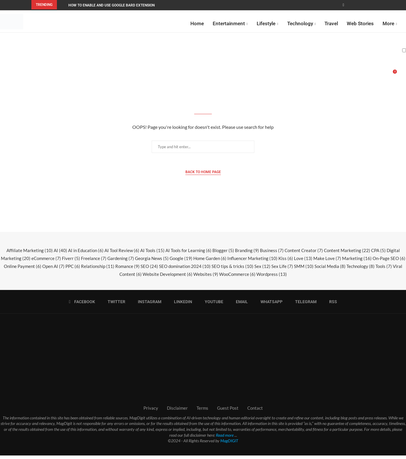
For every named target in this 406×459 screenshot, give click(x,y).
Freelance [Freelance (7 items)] (93, 261)
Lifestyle (266, 23)
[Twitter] (114, 305)
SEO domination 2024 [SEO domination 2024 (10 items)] (185, 269)
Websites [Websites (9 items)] (205, 277)
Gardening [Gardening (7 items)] (120, 261)
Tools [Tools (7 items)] (383, 269)
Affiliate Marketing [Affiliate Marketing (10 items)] (29, 253)
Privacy (150, 411)
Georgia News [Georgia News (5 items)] (152, 261)
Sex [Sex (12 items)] (262, 269)
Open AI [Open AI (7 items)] (53, 269)
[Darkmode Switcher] (404, 50)
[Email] (240, 305)
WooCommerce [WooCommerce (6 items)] (237, 277)
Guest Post (227, 411)
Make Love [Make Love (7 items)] (327, 261)
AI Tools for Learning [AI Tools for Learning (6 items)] (188, 253)
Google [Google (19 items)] (181, 261)
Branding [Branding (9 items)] (247, 253)
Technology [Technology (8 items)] (360, 269)
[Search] (403, 76)
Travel (331, 23)
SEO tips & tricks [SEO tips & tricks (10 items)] (232, 269)
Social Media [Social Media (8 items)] (330, 269)
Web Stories (360, 23)
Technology (300, 23)
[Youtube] (212, 305)
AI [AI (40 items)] (60, 253)
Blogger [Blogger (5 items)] (223, 253)
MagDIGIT (229, 444)
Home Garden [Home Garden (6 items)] (209, 261)
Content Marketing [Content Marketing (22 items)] (347, 253)
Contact (255, 411)
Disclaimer (177, 411)
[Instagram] (147, 305)
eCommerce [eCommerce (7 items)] (46, 261)
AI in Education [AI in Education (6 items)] (86, 253)
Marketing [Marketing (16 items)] (357, 261)
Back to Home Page (203, 175)
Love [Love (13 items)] (303, 261)
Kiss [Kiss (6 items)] (285, 261)
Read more (225, 438)
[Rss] (331, 305)
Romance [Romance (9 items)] (127, 269)
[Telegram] (304, 305)
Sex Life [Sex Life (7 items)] (282, 269)
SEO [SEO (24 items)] (149, 269)
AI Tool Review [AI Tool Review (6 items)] (121, 253)
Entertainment (229, 23)
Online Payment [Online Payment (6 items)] (22, 269)
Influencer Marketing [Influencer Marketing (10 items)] (252, 261)
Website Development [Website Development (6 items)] (167, 277)
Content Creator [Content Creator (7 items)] (304, 253)
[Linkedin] (181, 305)
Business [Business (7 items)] (272, 253)
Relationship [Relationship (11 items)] (97, 269)
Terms (202, 411)
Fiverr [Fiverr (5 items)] (71, 261)
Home (197, 23)
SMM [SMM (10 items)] (304, 269)
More (388, 23)
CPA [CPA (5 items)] (378, 253)
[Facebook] (343, 5)
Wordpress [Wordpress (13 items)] (271, 277)
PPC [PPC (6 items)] (72, 269)
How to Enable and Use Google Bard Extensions (112, 5)
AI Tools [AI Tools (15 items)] (152, 253)
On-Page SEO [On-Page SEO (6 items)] (389, 261)
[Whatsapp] (269, 305)
